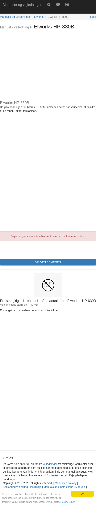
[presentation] (29, 249)
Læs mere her (68, 502)
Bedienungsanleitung (15, 486)
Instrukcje (35, 486)
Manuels (80, 486)
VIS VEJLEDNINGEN (48, 262)
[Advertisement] (44, 11)
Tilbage (91, 16)
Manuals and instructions (58, 486)
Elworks (39, 16)
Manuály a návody (66, 483)
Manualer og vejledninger (22, 5)
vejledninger (50, 464)
